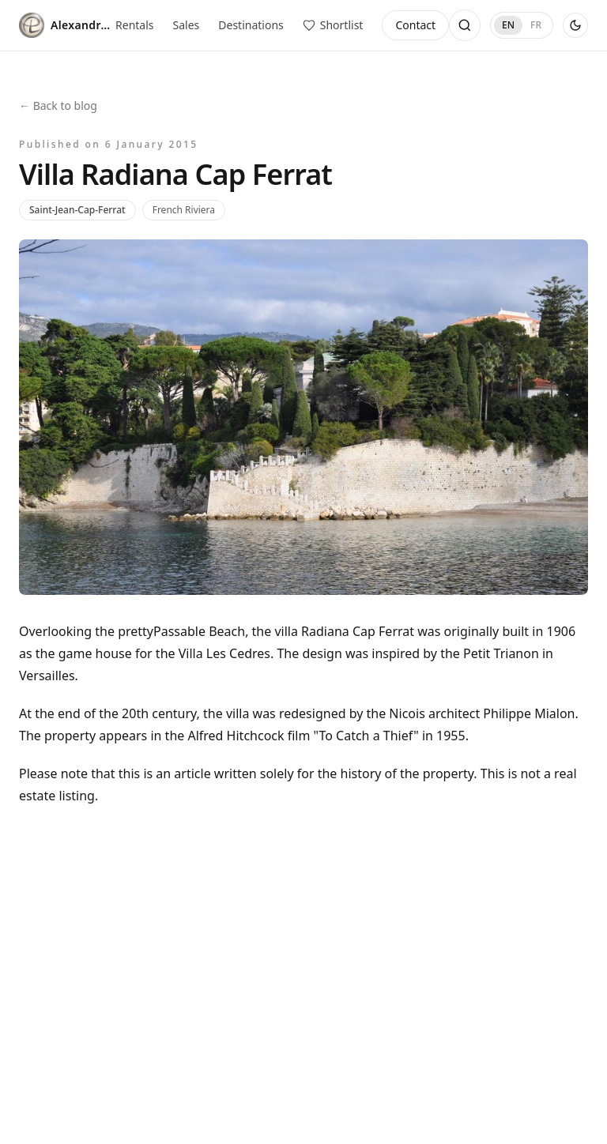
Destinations (251, 24)
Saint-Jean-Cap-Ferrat (77, 209)
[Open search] (465, 25)
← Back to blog (58, 105)
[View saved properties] (333, 25)
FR (535, 25)
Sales (186, 24)
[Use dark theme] (575, 25)
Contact (415, 24)
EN (508, 25)
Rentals (134, 24)
